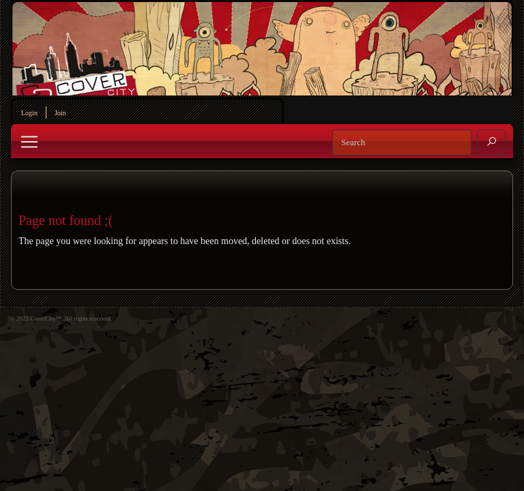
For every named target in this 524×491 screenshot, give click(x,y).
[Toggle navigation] (29, 142)
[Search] (401, 142)
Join (60, 113)
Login (29, 113)
